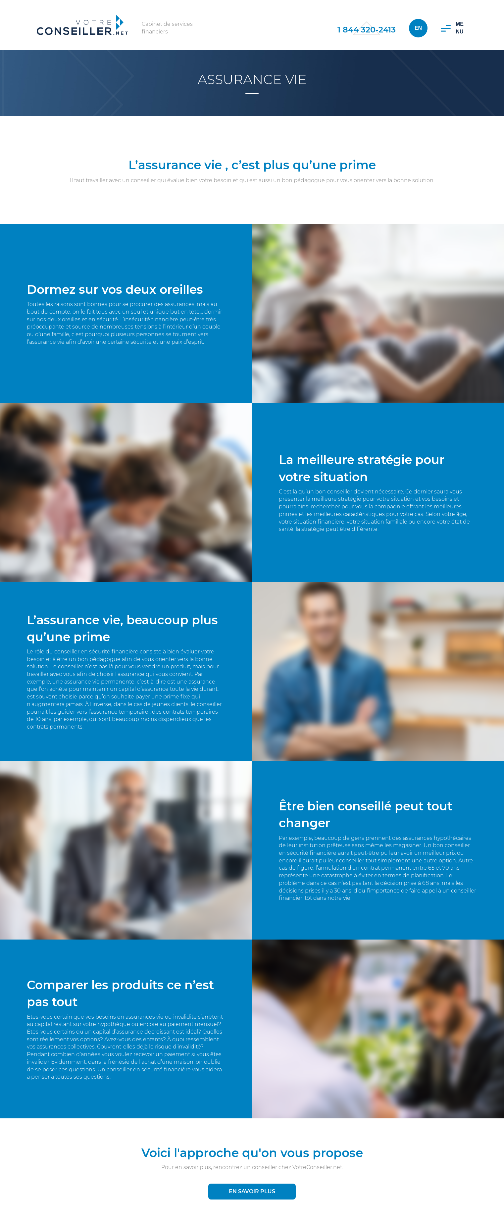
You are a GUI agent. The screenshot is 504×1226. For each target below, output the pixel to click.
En (418, 28)
